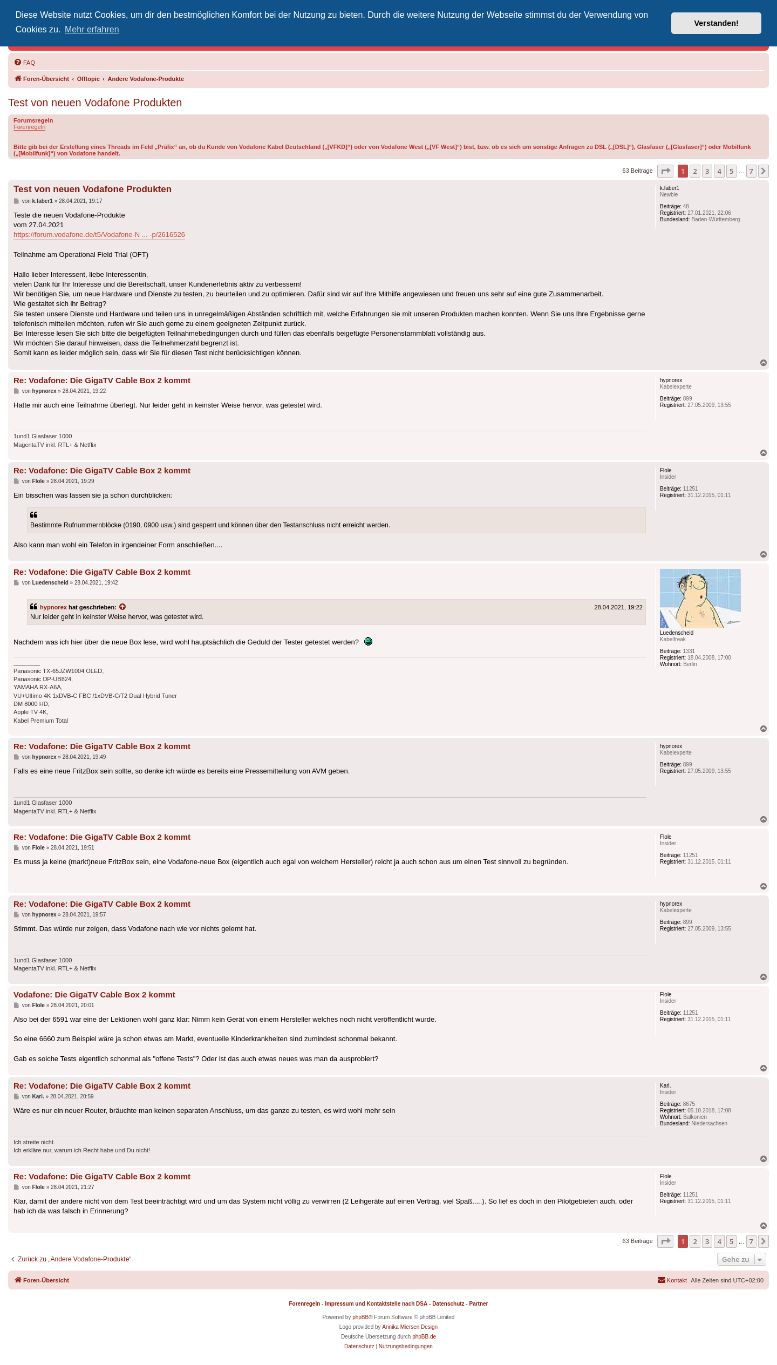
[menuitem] (24, 62)
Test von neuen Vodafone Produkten (95, 102)
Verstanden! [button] (716, 23)
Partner (478, 1304)
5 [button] (731, 171)
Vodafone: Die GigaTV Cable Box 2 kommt (94, 994)
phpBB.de (424, 1337)
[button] (665, 171)
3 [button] (707, 171)
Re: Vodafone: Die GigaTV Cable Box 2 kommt (101, 380)
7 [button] (751, 171)
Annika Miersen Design (410, 1327)
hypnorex (53, 607)
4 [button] (719, 171)
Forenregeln (29, 127)
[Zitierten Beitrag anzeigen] (123, 607)
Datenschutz (448, 1304)
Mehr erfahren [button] (92, 29)
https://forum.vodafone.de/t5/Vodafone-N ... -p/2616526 (99, 234)
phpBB (360, 1317)
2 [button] (695, 171)
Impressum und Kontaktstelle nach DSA (376, 1304)
